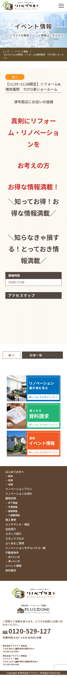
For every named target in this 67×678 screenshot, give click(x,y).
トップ (6, 51)
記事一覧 (36, 355)
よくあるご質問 (14, 543)
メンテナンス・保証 (17, 524)
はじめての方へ (14, 472)
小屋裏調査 (14, 515)
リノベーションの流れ (18, 493)
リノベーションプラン (18, 489)
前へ (11, 355)
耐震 (10, 480)
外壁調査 (13, 507)
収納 (10, 484)
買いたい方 (14, 561)
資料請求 (10, 570)
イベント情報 (21, 51)
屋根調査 (13, 511)
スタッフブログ (14, 538)
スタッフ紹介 (13, 534)
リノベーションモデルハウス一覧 (25, 548)
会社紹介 (10, 529)
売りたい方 (14, 557)
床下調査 (13, 502)
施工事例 (10, 519)
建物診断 (10, 498)
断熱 (10, 476)
